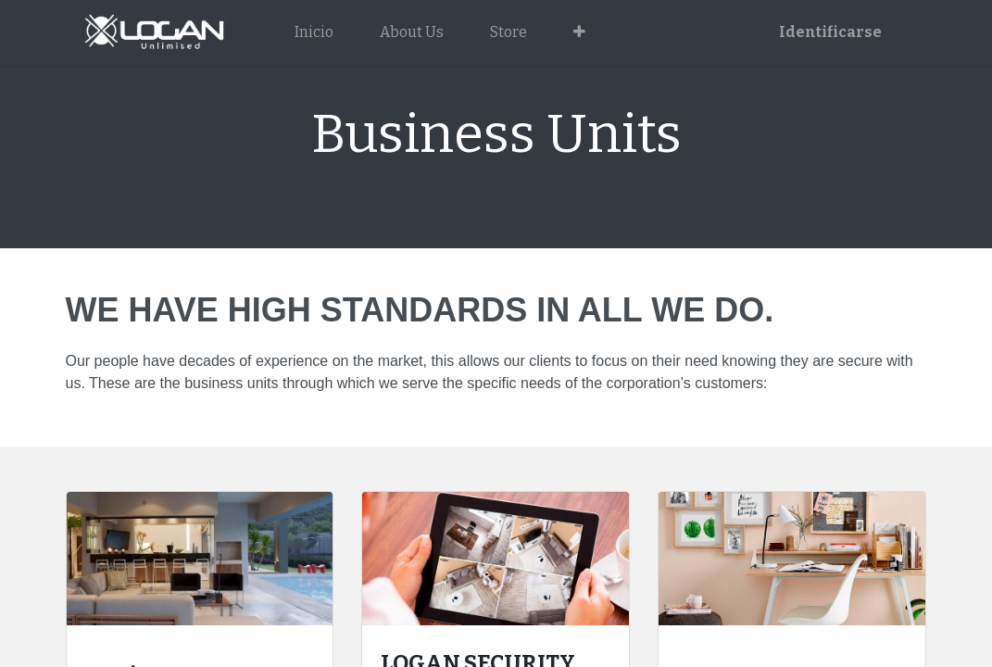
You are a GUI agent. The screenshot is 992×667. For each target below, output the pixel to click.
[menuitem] (314, 32)
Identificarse (830, 32)
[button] (579, 32)
